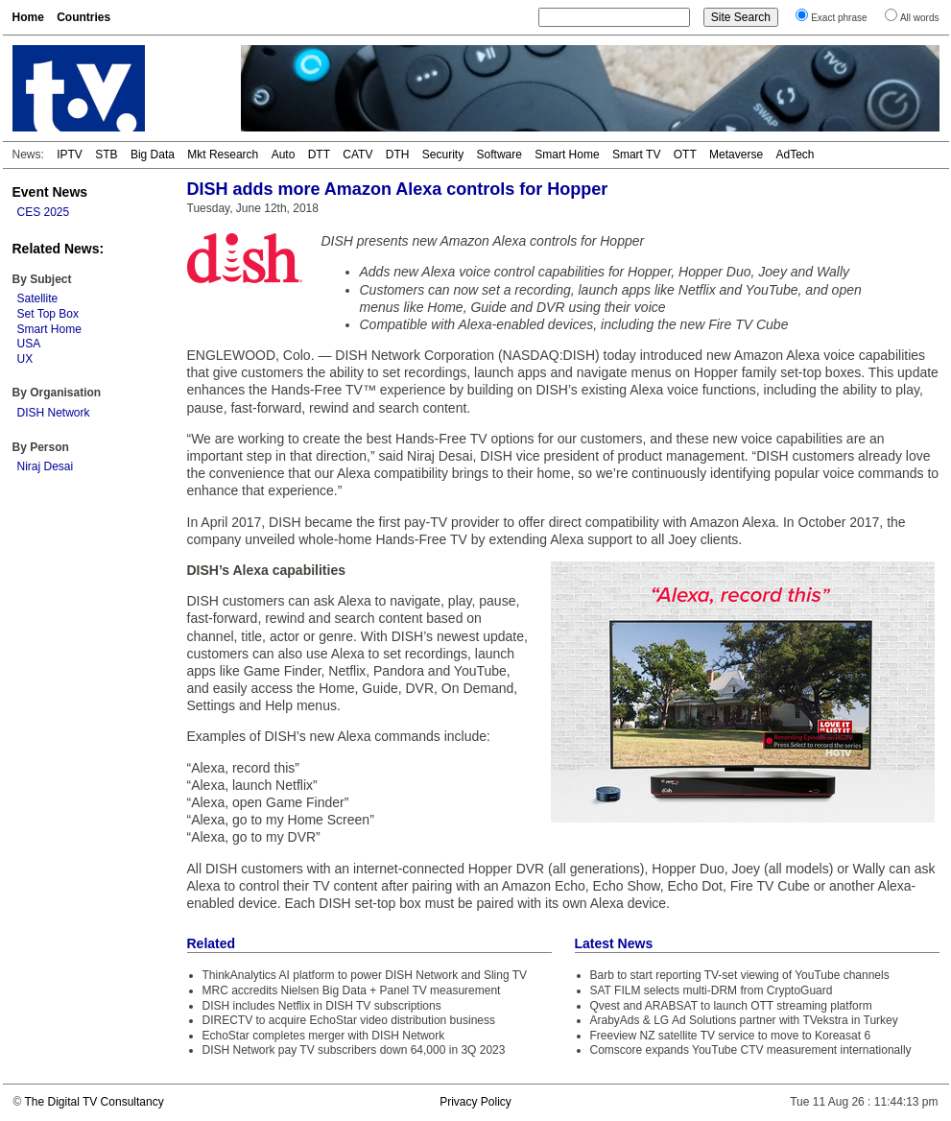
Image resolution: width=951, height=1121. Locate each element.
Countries (83, 17)
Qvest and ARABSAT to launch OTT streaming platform (731, 1006)
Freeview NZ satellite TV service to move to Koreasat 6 (730, 1035)
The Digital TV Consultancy (93, 1102)
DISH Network (53, 412)
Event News (50, 192)
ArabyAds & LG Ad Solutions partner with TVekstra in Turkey (744, 1020)
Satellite (38, 298)
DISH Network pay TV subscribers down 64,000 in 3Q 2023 (354, 1050)
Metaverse (736, 154)
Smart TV (636, 154)
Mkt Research (222, 154)
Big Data (153, 154)
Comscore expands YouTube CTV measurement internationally (751, 1050)
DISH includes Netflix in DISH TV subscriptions (321, 1006)
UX (25, 359)
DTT (319, 154)
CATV (357, 154)
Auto (284, 154)
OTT (685, 154)
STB (106, 154)
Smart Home (567, 154)
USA (29, 343)
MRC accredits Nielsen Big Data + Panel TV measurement (351, 990)
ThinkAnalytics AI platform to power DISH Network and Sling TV (365, 975)
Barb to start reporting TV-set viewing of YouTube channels (740, 975)
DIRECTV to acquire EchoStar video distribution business (348, 1020)
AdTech (794, 154)
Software (499, 154)
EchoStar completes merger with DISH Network (323, 1035)
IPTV (70, 154)
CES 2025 (43, 212)
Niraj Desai (45, 466)
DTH (398, 154)
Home (28, 17)
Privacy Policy (475, 1102)
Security (443, 154)
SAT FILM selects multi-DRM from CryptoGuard (711, 990)
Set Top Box (48, 314)
